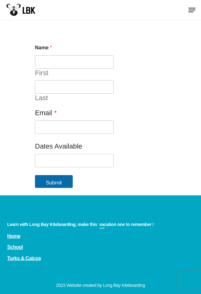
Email (46, 113)
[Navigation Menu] (192, 10)
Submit (54, 183)
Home (14, 236)
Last (41, 97)
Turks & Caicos (24, 258)
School (15, 247)
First (41, 73)
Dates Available (58, 146)
